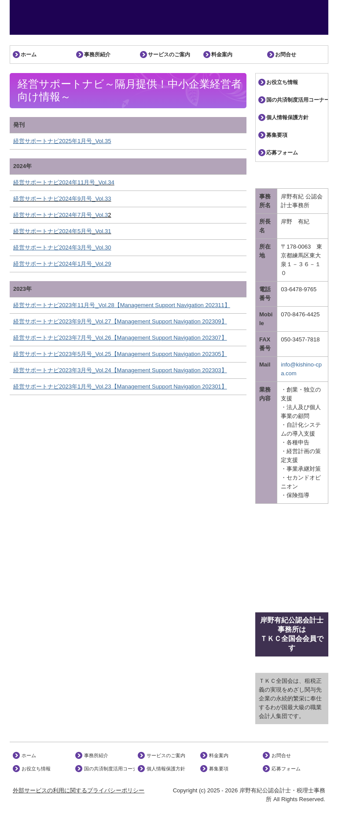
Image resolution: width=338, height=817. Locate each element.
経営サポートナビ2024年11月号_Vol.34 (63, 182)
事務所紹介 (97, 54)
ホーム (29, 54)
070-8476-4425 (300, 314)
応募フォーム (282, 153)
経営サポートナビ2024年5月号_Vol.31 (62, 231)
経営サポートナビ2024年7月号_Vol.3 (60, 215)
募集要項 (276, 135)
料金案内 (221, 54)
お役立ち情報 (282, 82)
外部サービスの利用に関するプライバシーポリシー (78, 790)
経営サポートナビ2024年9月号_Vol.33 (62, 198)
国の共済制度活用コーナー (297, 100)
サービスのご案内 (169, 54)
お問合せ (285, 54)
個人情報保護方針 (287, 117)
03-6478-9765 (298, 289)
